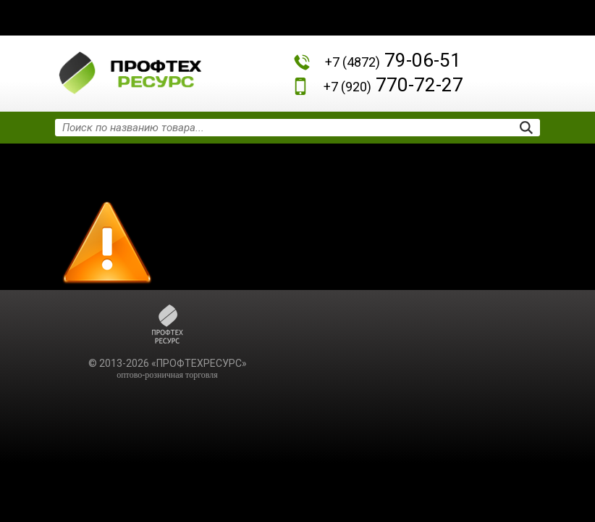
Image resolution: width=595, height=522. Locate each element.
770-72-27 (393, 85)
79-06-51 (393, 60)
